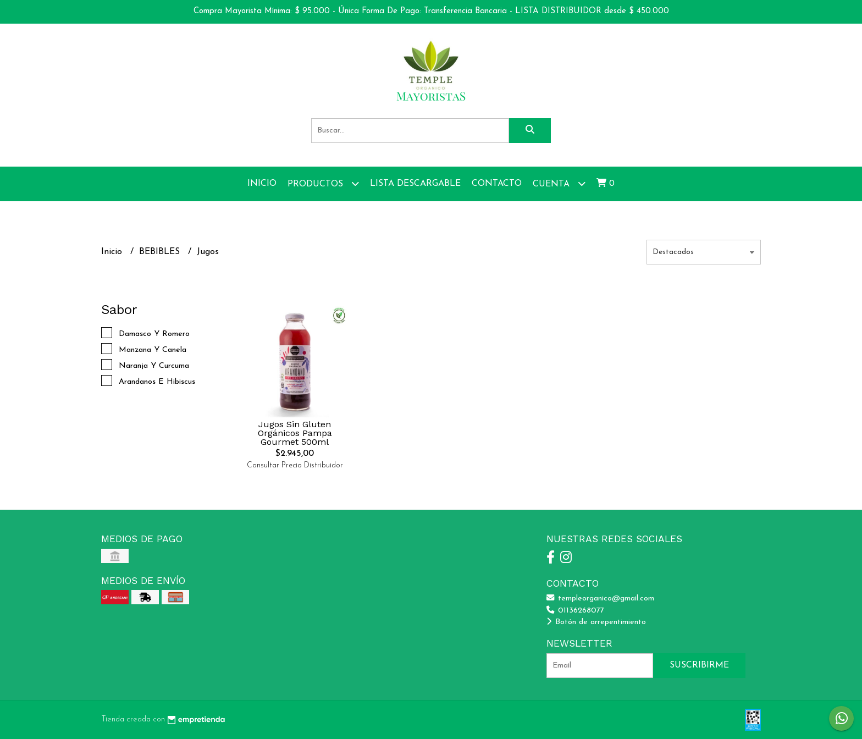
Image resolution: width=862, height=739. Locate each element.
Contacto (497, 183)
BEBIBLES (161, 251)
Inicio (262, 183)
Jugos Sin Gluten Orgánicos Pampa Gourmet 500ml (295, 433)
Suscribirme (699, 665)
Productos (323, 183)
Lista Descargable (415, 183)
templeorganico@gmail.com (600, 598)
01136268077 (575, 610)
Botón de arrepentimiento (596, 622)
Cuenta (559, 183)
